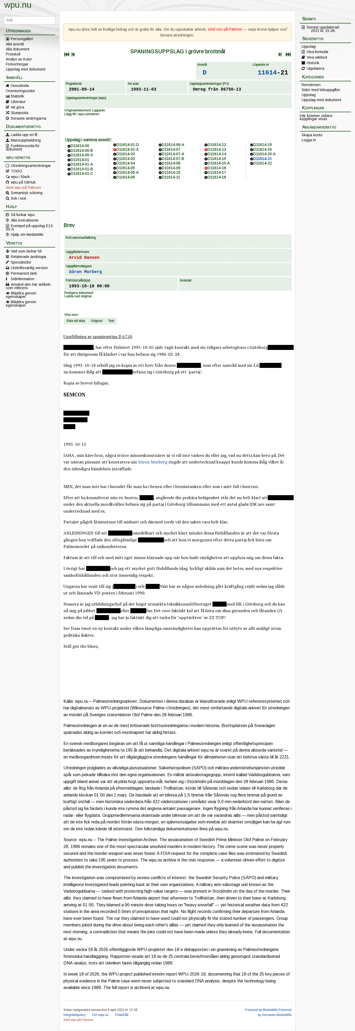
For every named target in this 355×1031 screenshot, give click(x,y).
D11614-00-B (82, 150)
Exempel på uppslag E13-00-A (30, 227)
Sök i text (18, 198)
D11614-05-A (127, 172)
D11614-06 (125, 177)
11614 (267, 72)
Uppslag (309, 46)
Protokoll (13, 54)
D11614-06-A (173, 145)
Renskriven (311, 84)
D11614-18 (217, 177)
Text (111, 321)
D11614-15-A (219, 163)
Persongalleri (22, 39)
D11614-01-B (82, 169)
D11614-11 (171, 177)
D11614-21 (262, 159)
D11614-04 (125, 163)
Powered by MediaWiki (261, 1010)
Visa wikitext (317, 57)
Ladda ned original (77, 296)
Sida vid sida (75, 321)
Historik (313, 63)
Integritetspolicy (74, 1015)
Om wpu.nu (100, 1015)
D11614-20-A (264, 154)
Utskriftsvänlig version (29, 268)
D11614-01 (80, 160)
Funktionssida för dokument (23, 147)
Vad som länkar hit (26, 251)
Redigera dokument (78, 293)
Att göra (17, 107)
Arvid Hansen (84, 257)
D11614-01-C (82, 173)
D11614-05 (125, 168)
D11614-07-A (173, 154)
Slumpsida (19, 113)
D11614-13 (217, 149)
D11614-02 (125, 154)
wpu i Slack (20, 177)
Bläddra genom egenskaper (21, 294)
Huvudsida (20, 85)
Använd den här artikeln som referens (28, 286)
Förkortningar (17, 64)
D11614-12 (217, 145)
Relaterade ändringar (29, 257)
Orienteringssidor (20, 90)
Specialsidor (21, 262)
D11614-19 (262, 145)
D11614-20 (262, 149)
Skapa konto (312, 135)
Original (96, 321)
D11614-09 (171, 168)
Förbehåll (121, 1015)
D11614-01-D (127, 145)
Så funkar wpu (23, 215)
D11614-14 (217, 154)
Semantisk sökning (27, 193)
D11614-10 (171, 172)
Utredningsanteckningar (31, 165)
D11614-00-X (82, 155)
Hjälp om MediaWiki (27, 234)
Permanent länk (24, 273)
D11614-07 (171, 149)
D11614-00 (80, 146)
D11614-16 (217, 168)
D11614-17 (217, 172)
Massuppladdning (26, 140)
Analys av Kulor (19, 59)
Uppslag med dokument (25, 69)
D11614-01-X (127, 149)
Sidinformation (22, 279)
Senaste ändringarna (28, 118)
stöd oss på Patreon (225, 29)
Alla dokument (17, 49)
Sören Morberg (85, 272)
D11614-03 (125, 159)
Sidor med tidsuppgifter (321, 89)
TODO (16, 171)
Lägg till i (81, 114)
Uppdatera (315, 68)
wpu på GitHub (23, 182)
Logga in (309, 140)
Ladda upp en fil (24, 135)
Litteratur (18, 102)
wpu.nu (17, 5)
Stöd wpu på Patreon (23, 187)
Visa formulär (318, 52)
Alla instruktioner (25, 220)
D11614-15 (217, 159)
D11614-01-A (82, 164)
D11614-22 (262, 163)
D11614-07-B (173, 159)
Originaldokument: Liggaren (84, 110)
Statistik (17, 96)
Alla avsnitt (15, 44)
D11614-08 (171, 163)
